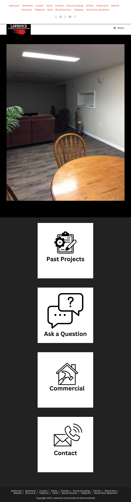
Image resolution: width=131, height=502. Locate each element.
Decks (49, 5)
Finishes (59, 5)
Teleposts (39, 9)
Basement (27, 5)
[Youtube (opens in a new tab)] (70, 16)
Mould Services (63, 9)
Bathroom (14, 5)
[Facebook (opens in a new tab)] (60, 16)
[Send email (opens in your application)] (75, 16)
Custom (40, 5)
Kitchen (90, 5)
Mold (49, 9)
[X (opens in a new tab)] (55, 16)
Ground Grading (74, 5)
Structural (27, 9)
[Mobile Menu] (119, 28)
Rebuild (115, 5)
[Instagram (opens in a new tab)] (65, 16)
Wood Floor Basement (97, 9)
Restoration (103, 5)
